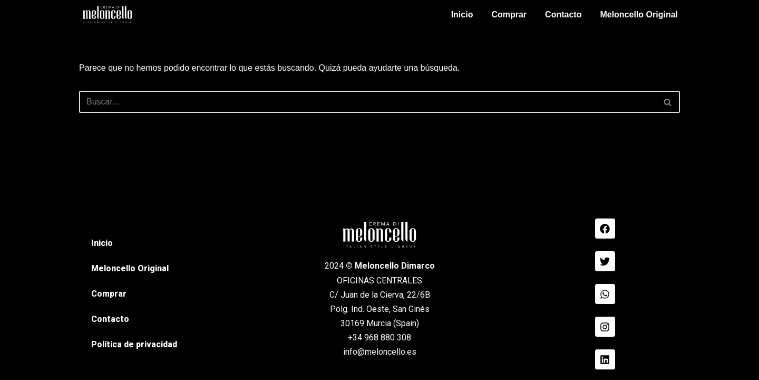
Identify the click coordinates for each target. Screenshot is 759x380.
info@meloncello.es (379, 352)
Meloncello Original (639, 14)
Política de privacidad (134, 344)
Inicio (462, 14)
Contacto (563, 14)
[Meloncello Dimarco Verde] (107, 14)
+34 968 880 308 (379, 337)
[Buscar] (367, 102)
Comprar (509, 14)
